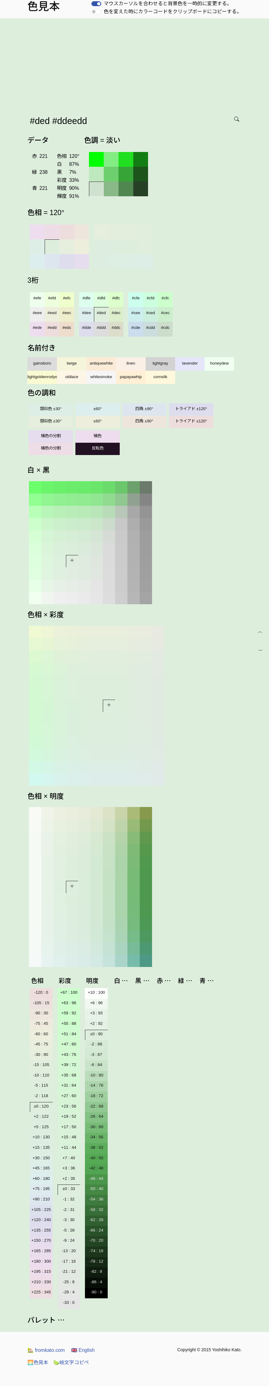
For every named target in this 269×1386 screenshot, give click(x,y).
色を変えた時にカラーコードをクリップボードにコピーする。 (173, 11)
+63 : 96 (68, 1003)
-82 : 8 (96, 1271)
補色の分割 (51, 435)
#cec (165, 312)
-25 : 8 (68, 1282)
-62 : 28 (96, 1219)
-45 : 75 (41, 1044)
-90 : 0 (96, 1292)
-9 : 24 (68, 1240)
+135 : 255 (41, 1230)
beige (72, 363)
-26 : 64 (96, 1116)
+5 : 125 (41, 1126)
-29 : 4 (68, 1292)
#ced (150, 312)
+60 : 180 (41, 1178)
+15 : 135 (41, 1147)
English (83, 1350)
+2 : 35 (68, 1178)
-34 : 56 (96, 1137)
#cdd (150, 327)
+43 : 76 (68, 1054)
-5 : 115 (41, 1085)
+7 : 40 (68, 1158)
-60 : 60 (41, 1034)
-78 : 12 (96, 1261)
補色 (98, 435)
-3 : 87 (96, 1054)
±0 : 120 (41, 1106)
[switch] (96, 3)
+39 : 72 (68, 1064)
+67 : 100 (68, 992)
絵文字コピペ (71, 1362)
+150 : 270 (41, 1240)
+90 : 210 (41, 1199)
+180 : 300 (41, 1261)
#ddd (101, 327)
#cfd (150, 298)
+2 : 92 (96, 1023)
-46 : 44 (96, 1178)
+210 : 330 (41, 1282)
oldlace (71, 376)
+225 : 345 (41, 1292)
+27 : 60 (68, 1095)
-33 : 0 (68, 1302)
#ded (101, 312)
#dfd (101, 298)
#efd (52, 298)
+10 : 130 (41, 1137)
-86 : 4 (96, 1282)
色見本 (37, 1362)
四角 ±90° (144, 408)
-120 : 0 (41, 992)
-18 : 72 (96, 1095)
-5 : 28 (68, 1230)
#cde (135, 327)
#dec (116, 312)
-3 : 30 (68, 1219)
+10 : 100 (96, 992)
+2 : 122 (41, 1116)
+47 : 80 (68, 1044)
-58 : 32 (96, 1209)
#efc (66, 298)
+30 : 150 (41, 1158)
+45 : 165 (41, 1168)
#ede (37, 327)
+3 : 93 (96, 1013)
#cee (135, 312)
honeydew (219, 363)
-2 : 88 (96, 1044)
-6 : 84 (96, 1064)
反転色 (98, 448)
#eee (37, 312)
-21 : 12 (69, 1271)
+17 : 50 (68, 1126)
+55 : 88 (68, 1023)
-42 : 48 (96, 1168)
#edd (52, 327)
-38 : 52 (96, 1147)
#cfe (135, 298)
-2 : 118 (41, 1095)
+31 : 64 (68, 1085)
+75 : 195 (41, 1188)
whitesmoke (101, 376)
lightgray (160, 363)
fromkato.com (46, 1350)
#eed (52, 312)
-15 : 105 (41, 1064)
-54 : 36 (96, 1199)
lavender (190, 363)
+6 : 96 (96, 1003)
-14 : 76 (96, 1085)
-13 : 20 (69, 1250)
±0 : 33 (68, 1188)
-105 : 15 (41, 1003)
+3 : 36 (68, 1168)
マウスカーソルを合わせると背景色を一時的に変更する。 (168, 3)
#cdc (165, 327)
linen (130, 363)
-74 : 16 (96, 1250)
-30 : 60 (96, 1126)
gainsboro (42, 363)
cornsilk (160, 376)
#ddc (116, 327)
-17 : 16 (69, 1261)
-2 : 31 (68, 1209)
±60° (97, 408)
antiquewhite (101, 363)
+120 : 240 (41, 1219)
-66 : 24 (96, 1230)
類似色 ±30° (51, 408)
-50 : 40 (96, 1188)
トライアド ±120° (191, 408)
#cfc (165, 298)
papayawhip (131, 376)
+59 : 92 (68, 1013)
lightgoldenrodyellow (42, 376)
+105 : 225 (41, 1209)
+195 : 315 (41, 1271)
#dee (86, 312)
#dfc (116, 298)
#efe (37, 298)
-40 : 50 (96, 1158)
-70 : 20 (96, 1240)
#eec (66, 312)
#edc (66, 327)
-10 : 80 (96, 1075)
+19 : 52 (68, 1116)
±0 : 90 (96, 1034)
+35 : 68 (68, 1075)
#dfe (86, 298)
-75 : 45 (41, 1023)
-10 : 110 (41, 1075)
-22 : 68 (96, 1106)
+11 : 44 (68, 1147)
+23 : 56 (68, 1106)
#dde (86, 327)
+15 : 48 (68, 1137)
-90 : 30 (41, 1013)
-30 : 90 (41, 1054)
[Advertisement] (136, 65)
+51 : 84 (68, 1034)
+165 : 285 (41, 1250)
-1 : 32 (68, 1199)
